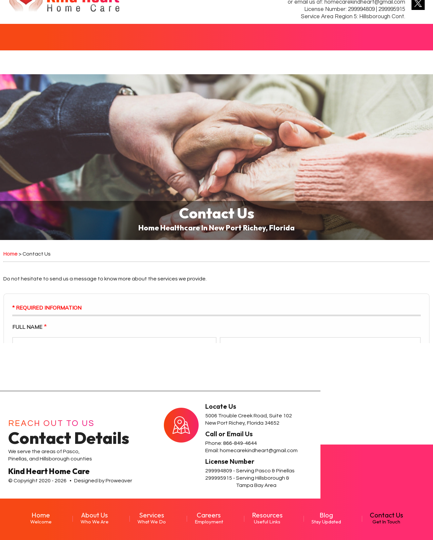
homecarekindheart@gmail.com (259, 450)
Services (151, 518)
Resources (267, 518)
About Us (94, 518)
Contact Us (386, 518)
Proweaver (119, 480)
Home (41, 518)
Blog (326, 518)
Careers (209, 518)
